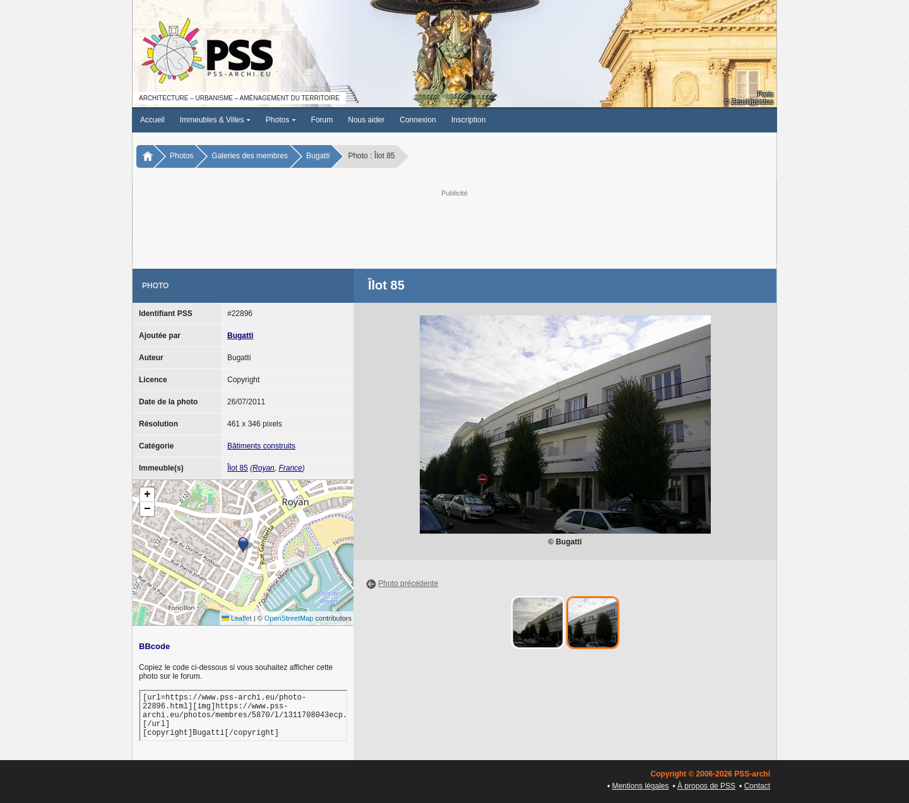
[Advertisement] (454, 227)
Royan (263, 468)
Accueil (152, 119)
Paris (765, 94)
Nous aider (366, 119)
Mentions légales (640, 786)
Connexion (418, 119)
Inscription (468, 119)
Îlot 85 (237, 468)
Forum (322, 119)
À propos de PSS (706, 786)
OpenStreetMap (289, 618)
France (290, 468)
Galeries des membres (249, 155)
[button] (243, 545)
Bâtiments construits (261, 446)
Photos (281, 119)
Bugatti (318, 155)
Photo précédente (408, 583)
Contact (757, 786)
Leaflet (237, 618)
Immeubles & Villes (215, 119)
